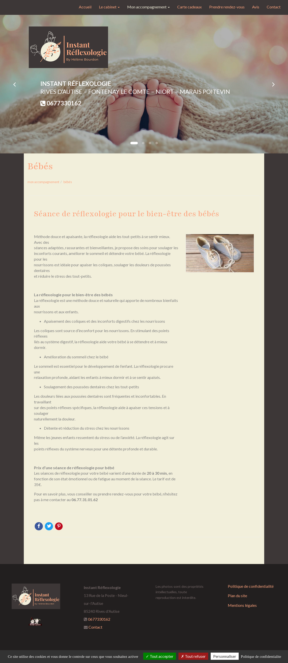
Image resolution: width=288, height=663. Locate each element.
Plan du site (237, 595)
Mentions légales (242, 605)
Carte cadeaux (189, 6)
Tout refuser (193, 656)
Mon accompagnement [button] (148, 6)
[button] (14, 84)
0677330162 (64, 103)
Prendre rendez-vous (227, 6)
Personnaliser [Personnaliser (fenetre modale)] (224, 656)
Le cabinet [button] (109, 6)
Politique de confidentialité (251, 586)
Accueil (85, 6)
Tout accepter (159, 656)
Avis (255, 6)
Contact (274, 6)
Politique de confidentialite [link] (261, 657)
